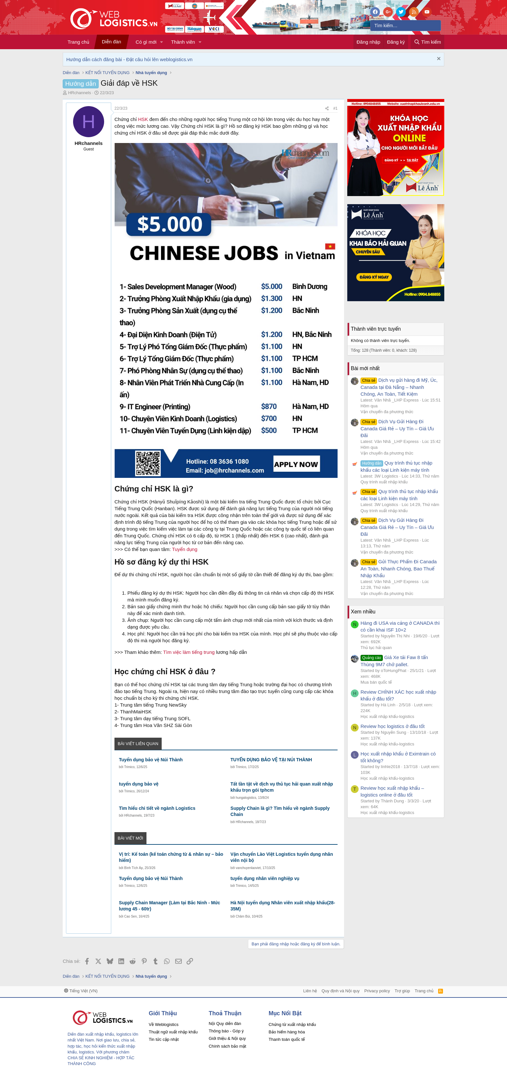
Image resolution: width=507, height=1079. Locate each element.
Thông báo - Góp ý (226, 1031)
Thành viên (183, 42)
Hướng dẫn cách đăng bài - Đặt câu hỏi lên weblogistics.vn (129, 59)
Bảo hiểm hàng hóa (287, 1031)
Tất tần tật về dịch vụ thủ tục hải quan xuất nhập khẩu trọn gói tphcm (282, 787)
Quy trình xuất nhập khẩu (384, 481)
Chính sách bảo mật (227, 1046)
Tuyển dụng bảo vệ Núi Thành (151, 759)
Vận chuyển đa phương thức (387, 411)
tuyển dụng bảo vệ (138, 784)
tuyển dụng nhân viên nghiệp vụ (265, 878)
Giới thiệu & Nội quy (227, 1038)
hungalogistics (246, 797)
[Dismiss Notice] (438, 59)
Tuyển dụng (184, 549)
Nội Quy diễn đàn (225, 1023)
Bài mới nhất (365, 368)
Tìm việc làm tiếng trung (189, 652)
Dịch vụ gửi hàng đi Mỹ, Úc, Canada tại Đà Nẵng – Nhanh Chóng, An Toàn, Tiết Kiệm (399, 387)
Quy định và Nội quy (341, 990)
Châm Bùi (243, 916)
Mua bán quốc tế (376, 682)
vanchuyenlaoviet (248, 868)
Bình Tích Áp (133, 868)
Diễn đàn (111, 41)
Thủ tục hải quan (376, 647)
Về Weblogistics (163, 1024)
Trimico (129, 767)
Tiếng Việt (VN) (81, 990)
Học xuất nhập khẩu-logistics (387, 716)
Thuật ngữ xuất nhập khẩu (173, 1031)
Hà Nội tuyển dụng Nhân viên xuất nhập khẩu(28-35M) (283, 906)
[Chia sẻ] (327, 108)
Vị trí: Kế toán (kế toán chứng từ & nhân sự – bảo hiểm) (171, 857)
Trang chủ (78, 42)
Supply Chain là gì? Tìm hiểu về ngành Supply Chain (280, 811)
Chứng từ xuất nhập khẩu (292, 1024)
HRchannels (133, 815)
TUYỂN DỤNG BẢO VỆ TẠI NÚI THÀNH (271, 759)
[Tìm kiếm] (405, 25)
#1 (335, 108)
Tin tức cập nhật (164, 1039)
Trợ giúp (402, 990)
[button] (161, 42)
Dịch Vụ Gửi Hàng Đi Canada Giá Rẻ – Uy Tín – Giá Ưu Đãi (397, 428)
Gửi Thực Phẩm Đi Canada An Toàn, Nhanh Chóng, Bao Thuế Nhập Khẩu (399, 568)
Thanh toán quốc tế (287, 1039)
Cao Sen (130, 916)
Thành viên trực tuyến (376, 329)
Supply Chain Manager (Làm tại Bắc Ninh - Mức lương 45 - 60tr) (169, 906)
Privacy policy (377, 990)
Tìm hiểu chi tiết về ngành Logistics (157, 808)
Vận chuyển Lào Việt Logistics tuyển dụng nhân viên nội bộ (282, 857)
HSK (143, 119)
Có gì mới (146, 42)
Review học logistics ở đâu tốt (393, 726)
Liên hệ (310, 990)
